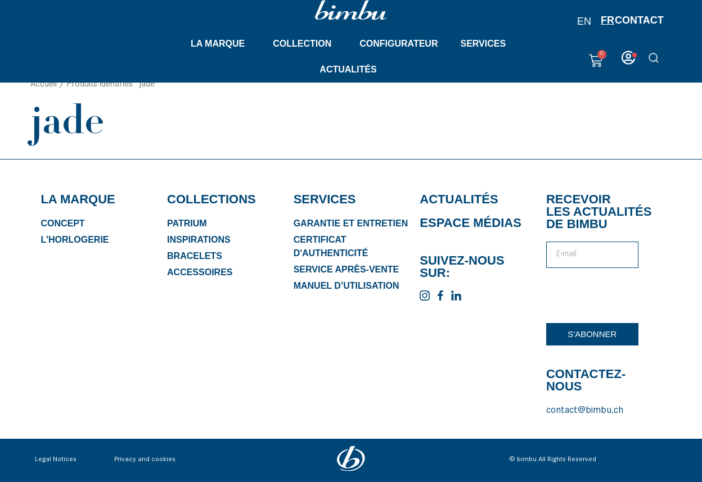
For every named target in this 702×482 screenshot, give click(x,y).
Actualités (351, 69)
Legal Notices (55, 464)
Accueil (43, 89)
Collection (305, 43)
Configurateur (398, 43)
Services (485, 43)
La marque (220, 43)
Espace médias (470, 227)
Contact (639, 20)
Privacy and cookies (145, 464)
